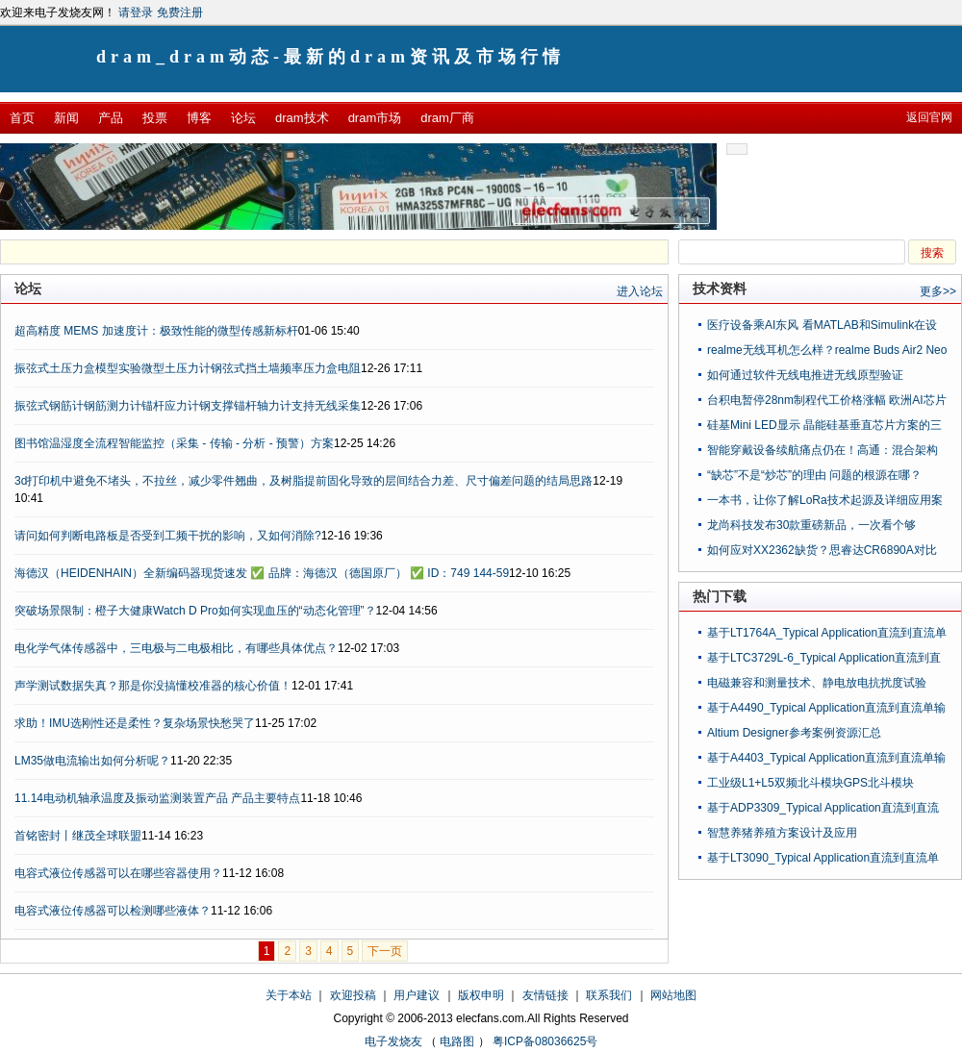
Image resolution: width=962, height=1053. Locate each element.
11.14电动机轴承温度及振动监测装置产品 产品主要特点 (157, 798)
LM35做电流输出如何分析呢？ (92, 760)
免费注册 (180, 12)
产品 (110, 118)
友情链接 (545, 995)
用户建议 (416, 995)
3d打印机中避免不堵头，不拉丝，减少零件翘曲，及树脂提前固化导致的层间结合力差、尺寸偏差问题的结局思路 (303, 481)
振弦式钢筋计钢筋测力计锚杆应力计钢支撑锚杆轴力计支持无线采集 (187, 406)
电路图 (457, 1041)
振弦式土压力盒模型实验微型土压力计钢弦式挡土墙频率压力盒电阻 (187, 368)
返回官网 (929, 117)
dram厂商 (447, 118)
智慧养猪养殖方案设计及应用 (782, 833)
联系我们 (609, 995)
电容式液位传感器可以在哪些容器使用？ (118, 873)
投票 (154, 118)
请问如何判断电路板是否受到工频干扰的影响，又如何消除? (167, 535)
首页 (22, 118)
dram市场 (375, 118)
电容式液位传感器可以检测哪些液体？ (112, 910)
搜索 (932, 253)
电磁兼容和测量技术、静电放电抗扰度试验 (816, 682)
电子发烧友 (393, 1041)
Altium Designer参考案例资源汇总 (794, 733)
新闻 (66, 118)
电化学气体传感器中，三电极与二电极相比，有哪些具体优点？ (176, 648)
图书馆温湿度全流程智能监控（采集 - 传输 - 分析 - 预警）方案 (174, 443)
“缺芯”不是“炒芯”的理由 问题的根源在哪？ (814, 475)
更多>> (938, 291)
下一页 (384, 951)
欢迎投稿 (353, 995)
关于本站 (289, 995)
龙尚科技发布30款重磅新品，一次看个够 (811, 525)
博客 (199, 118)
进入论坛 (640, 291)
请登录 (135, 12)
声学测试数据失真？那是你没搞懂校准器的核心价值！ (152, 685)
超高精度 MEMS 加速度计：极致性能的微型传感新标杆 (156, 331)
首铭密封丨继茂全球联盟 (77, 835)
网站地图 (673, 995)
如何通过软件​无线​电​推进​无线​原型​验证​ (805, 375)
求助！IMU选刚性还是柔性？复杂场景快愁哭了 (134, 723)
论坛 (243, 118)
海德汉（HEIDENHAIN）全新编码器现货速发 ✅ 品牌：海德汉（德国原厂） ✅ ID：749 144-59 (261, 573)
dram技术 (302, 118)
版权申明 (481, 995)
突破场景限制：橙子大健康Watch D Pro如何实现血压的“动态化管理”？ (195, 610)
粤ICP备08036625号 (545, 1041)
